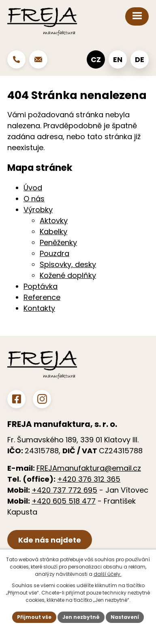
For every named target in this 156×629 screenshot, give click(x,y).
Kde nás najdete (49, 540)
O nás (34, 199)
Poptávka (41, 286)
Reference (42, 297)
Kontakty (39, 308)
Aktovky (54, 220)
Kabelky (53, 231)
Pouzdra (54, 253)
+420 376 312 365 (88, 479)
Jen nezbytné (81, 617)
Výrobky (38, 210)
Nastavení (125, 617)
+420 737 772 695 (64, 490)
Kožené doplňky (68, 275)
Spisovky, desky (68, 264)
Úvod (33, 188)
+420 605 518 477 (64, 501)
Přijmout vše (34, 617)
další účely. (108, 574)
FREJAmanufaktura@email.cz (88, 468)
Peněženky (58, 242)
